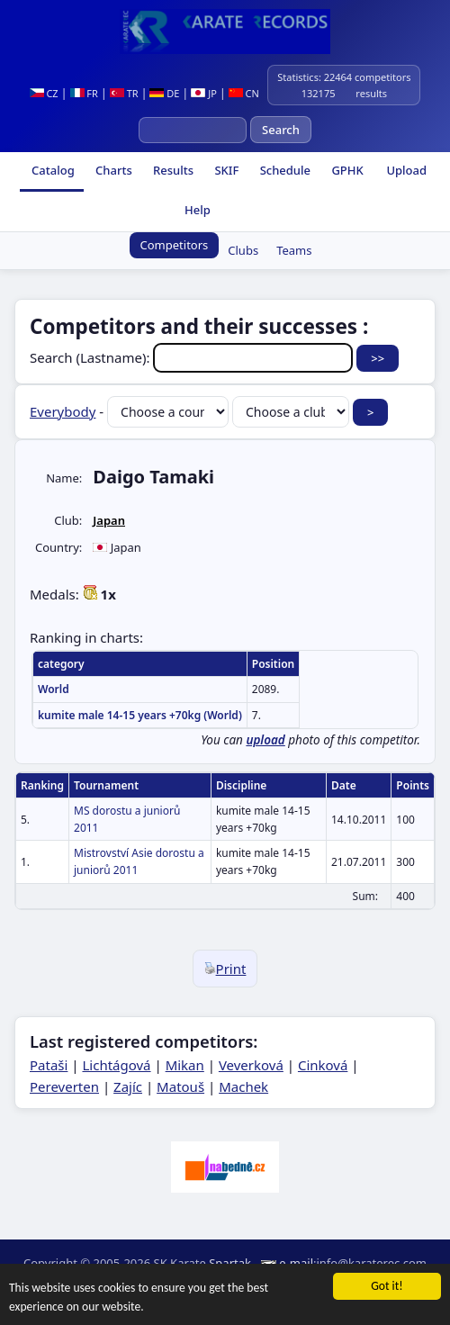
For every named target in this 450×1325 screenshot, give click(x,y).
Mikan (185, 1065)
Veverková (251, 1065)
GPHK (346, 170)
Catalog (52, 170)
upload (265, 740)
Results (172, 170)
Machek (243, 1086)
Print (225, 969)
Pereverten (64, 1086)
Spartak (230, 1263)
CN (244, 93)
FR (84, 93)
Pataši (49, 1065)
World (53, 689)
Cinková (322, 1065)
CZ (44, 93)
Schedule (283, 170)
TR (124, 93)
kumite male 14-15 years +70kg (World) (140, 715)
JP (204, 93)
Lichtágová (116, 1065)
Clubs (243, 250)
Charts (112, 170)
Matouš (180, 1086)
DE (164, 93)
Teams (293, 250)
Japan (109, 520)
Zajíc (127, 1086)
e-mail (296, 1263)
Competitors (174, 245)
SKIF (225, 170)
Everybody (62, 411)
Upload (406, 170)
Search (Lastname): (193, 357)
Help (196, 210)
